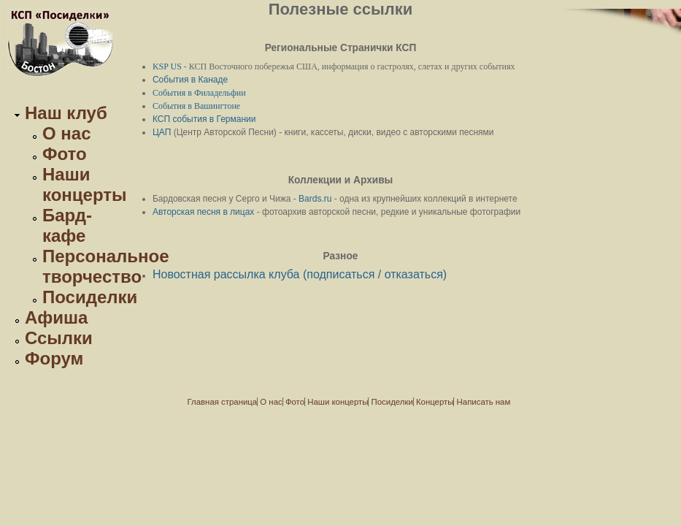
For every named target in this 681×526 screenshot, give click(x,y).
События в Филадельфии (199, 93)
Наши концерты (84, 184)
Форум (54, 358)
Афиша (56, 317)
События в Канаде (190, 80)
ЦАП (162, 132)
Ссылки (59, 338)
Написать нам (484, 401)
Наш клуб (66, 113)
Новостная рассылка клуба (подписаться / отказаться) (300, 274)
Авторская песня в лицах (203, 212)
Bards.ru (315, 199)
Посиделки (89, 297)
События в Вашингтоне (196, 106)
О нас (66, 133)
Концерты (434, 401)
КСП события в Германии (204, 119)
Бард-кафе (67, 225)
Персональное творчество (105, 266)
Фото (64, 154)
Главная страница (223, 401)
